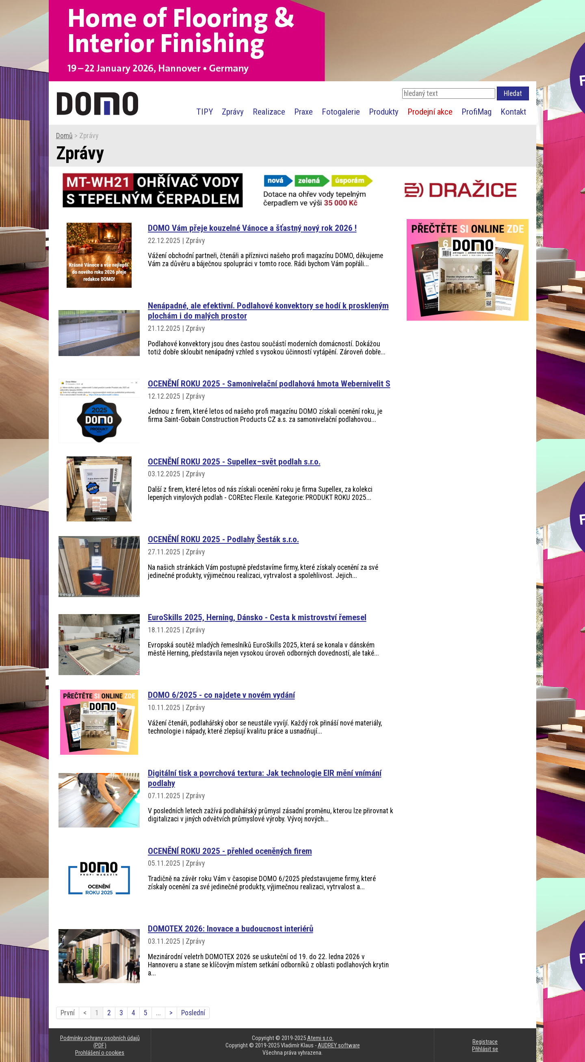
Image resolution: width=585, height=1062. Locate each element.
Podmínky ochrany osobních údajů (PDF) (100, 1041)
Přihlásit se (485, 1049)
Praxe (303, 111)
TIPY (204, 111)
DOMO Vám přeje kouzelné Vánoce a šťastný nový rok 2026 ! (252, 228)
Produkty (384, 111)
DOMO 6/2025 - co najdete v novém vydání (221, 695)
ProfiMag (477, 111)
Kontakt (513, 111)
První (68, 1013)
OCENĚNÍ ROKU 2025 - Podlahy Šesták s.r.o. (223, 539)
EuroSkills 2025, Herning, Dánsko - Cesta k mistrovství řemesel (257, 617)
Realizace (269, 111)
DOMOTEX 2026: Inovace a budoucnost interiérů (230, 928)
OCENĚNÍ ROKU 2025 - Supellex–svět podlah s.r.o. (234, 461)
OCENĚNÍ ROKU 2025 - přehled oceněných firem (230, 851)
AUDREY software (339, 1045)
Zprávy (233, 111)
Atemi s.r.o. (320, 1038)
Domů (64, 136)
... (158, 1013)
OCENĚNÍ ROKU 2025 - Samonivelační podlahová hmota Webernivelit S (269, 383)
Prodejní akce (430, 111)
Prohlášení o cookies (99, 1052)
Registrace (485, 1041)
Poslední (193, 1013)
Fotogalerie (341, 111)
